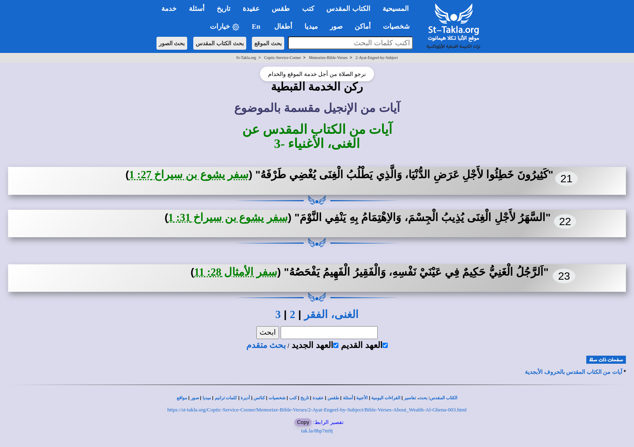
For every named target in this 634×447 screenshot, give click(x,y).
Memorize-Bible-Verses (328, 57)
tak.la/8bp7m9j (317, 431)
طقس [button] (281, 9)
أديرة (245, 398)
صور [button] (336, 26)
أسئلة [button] (197, 9)
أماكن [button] (363, 26)
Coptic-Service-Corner (282, 57)
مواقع (182, 398)
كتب (293, 398)
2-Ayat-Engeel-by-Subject (376, 57)
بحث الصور (172, 43)
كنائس (259, 398)
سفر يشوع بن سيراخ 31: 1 (228, 217)
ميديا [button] (311, 26)
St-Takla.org (246, 57)
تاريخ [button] (223, 9)
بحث (423, 398)
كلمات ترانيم (226, 398)
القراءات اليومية (385, 398)
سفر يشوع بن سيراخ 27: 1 (189, 175)
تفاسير (410, 398)
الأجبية (362, 398)
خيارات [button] (225, 27)
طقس (333, 398)
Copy (303, 422)
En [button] (257, 26)
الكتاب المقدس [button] (348, 9)
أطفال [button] (283, 26)
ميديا (207, 398)
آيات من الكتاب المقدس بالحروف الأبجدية (573, 372)
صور (195, 398)
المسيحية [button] (396, 9)
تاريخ (304, 398)
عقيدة (318, 398)
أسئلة (348, 398)
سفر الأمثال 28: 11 (235, 272)
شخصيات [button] (399, 26)
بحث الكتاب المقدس (220, 43)
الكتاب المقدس (443, 398)
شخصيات (276, 398)
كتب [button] (308, 9)
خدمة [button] (169, 9)
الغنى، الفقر (331, 314)
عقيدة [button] (251, 9)
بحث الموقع (268, 43)
